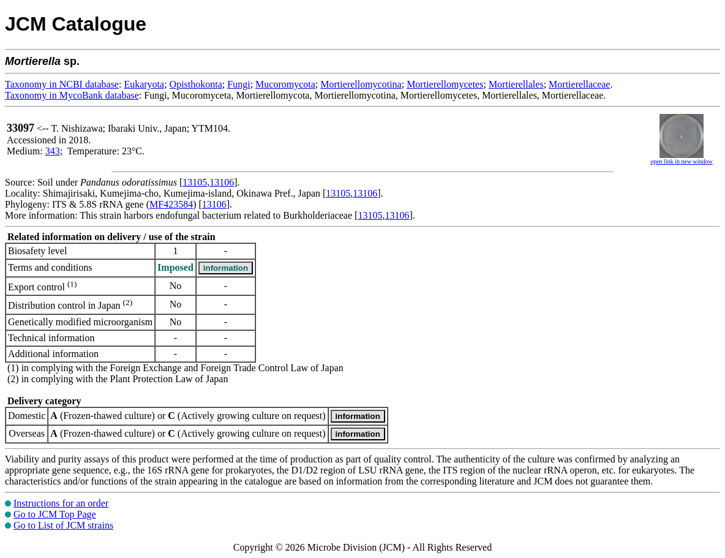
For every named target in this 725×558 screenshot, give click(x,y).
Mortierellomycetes (445, 84)
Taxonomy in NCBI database (62, 84)
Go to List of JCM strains (63, 525)
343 (52, 151)
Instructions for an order (60, 503)
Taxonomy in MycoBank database (72, 95)
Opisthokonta (196, 84)
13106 (221, 182)
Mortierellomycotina (360, 84)
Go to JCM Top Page (54, 514)
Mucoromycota (285, 84)
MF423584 (171, 204)
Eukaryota (144, 84)
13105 (194, 182)
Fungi (238, 84)
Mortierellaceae (579, 84)
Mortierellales (516, 84)
